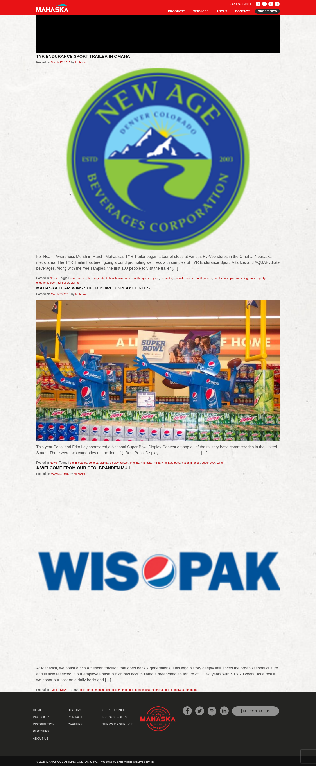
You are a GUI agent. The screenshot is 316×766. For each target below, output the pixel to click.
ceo (112, 689)
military (166, 462)
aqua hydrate (80, 278)
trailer (269, 278)
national (197, 462)
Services (201, 11)
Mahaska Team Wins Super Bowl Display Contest (100, 287)
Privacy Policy (115, 716)
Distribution (44, 723)
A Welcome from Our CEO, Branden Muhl (89, 467)
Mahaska (83, 62)
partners (202, 689)
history (121, 689)
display (107, 462)
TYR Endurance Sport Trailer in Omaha (87, 56)
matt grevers (216, 278)
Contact (242, 11)
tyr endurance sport (49, 282)
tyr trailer (70, 282)
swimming (257, 278)
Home (37, 709)
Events (54, 689)
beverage (96, 278)
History (74, 709)
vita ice (83, 282)
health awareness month (130, 278)
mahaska (175, 278)
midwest (189, 689)
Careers (75, 723)
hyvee (163, 278)
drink (108, 278)
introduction (135, 689)
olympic (243, 278)
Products (176, 11)
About (221, 11)
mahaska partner (194, 278)
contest (96, 462)
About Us (40, 738)
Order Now (267, 11)
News (53, 278)
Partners (41, 731)
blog (85, 689)
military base (181, 462)
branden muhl (98, 689)
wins (233, 462)
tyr (276, 278)
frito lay (140, 462)
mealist (231, 278)
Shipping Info (113, 709)
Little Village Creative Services (137, 761)
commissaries (80, 462)
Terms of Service (117, 723)
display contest (124, 462)
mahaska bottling (170, 689)
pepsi (207, 462)
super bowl (220, 462)
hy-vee (153, 278)
